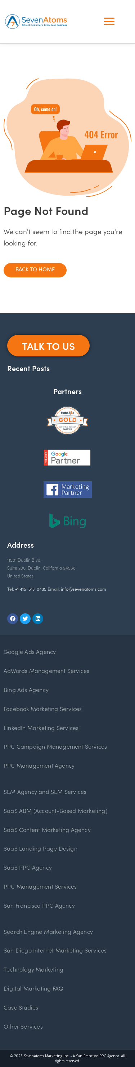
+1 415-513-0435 (30, 589)
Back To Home (35, 269)
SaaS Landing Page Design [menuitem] (40, 848)
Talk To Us (48, 345)
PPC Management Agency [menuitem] (39, 765)
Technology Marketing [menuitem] (33, 969)
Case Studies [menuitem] (21, 1007)
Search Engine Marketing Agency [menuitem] (48, 931)
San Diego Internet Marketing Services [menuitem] (55, 950)
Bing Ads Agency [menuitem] (26, 689)
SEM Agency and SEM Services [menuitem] (45, 791)
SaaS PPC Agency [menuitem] (28, 867)
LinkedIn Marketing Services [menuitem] (41, 727)
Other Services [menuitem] (23, 1026)
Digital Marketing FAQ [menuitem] (33, 988)
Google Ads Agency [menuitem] (30, 651)
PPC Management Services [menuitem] (40, 886)
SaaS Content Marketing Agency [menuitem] (47, 829)
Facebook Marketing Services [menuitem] (43, 708)
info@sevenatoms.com (83, 589)
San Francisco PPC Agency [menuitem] (39, 905)
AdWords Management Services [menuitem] (46, 670)
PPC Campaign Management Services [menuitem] (55, 746)
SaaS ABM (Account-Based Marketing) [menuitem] (55, 810)
